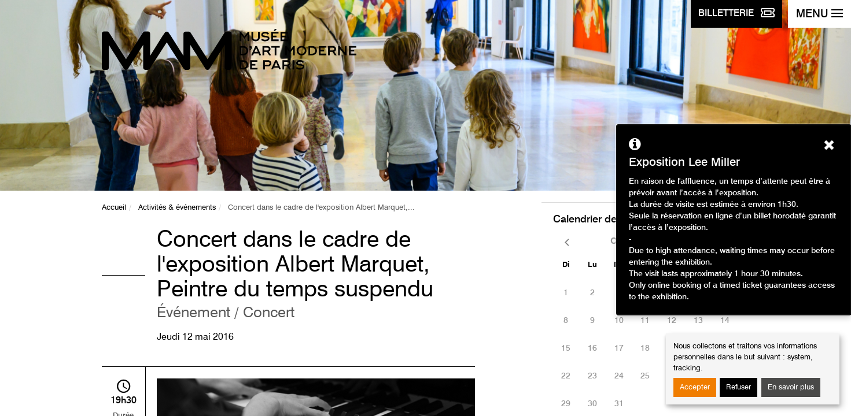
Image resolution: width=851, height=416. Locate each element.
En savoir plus (791, 387)
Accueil (114, 207)
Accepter (695, 387)
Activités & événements (177, 207)
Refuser (738, 387)
